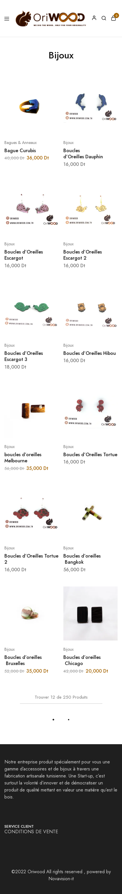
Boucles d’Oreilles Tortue (90, 454)
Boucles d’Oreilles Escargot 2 (82, 255)
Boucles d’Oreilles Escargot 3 (23, 356)
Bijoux (68, 142)
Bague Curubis (20, 150)
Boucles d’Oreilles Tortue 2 (31, 559)
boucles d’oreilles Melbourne (22, 457)
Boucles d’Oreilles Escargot (23, 255)
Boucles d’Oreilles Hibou (89, 353)
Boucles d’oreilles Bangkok (82, 559)
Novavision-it (61, 878)
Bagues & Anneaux (20, 142)
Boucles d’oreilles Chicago (82, 660)
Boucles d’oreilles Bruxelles (23, 660)
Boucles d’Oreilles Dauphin (83, 153)
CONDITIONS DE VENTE (32, 831)
